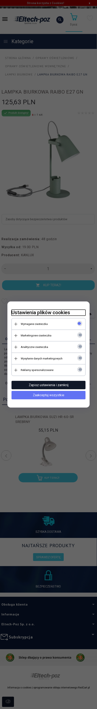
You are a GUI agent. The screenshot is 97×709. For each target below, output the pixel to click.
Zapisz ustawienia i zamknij (48, 385)
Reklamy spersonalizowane (37, 370)
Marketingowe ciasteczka (36, 335)
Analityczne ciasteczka (34, 347)
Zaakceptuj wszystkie (48, 395)
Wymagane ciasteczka (34, 324)
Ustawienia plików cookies (41, 312)
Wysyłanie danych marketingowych (41, 358)
